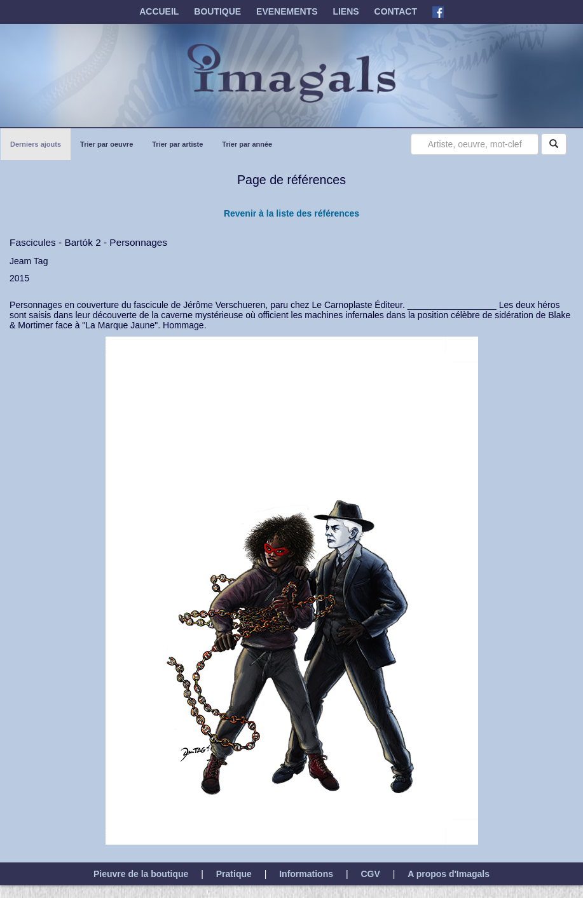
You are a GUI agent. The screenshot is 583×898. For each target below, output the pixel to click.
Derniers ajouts (35, 142)
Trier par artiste (177, 142)
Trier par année (246, 142)
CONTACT (395, 11)
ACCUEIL (159, 11)
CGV (370, 874)
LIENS (346, 11)
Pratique (234, 874)
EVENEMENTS (286, 11)
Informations (306, 874)
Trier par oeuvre (106, 142)
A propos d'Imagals (449, 874)
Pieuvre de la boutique (140, 874)
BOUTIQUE (217, 11)
